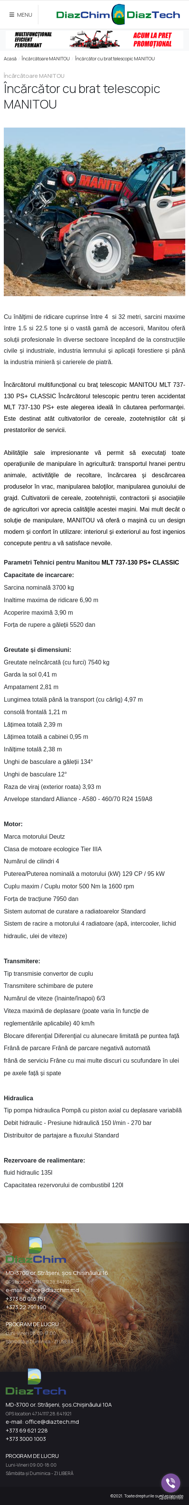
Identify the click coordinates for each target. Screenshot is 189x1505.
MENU (20, 14)
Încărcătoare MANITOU (46, 58)
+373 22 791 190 (26, 1307)
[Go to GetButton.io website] (171, 1497)
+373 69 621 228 (27, 1430)
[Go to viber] (170, 1482)
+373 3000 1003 (26, 1439)
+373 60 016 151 (26, 1299)
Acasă (10, 58)
